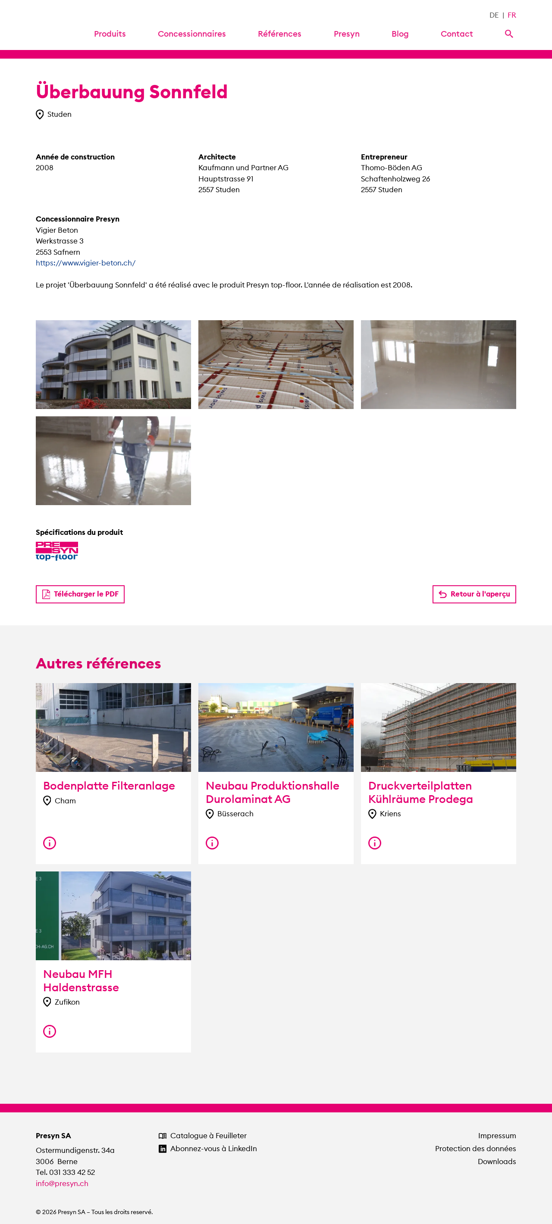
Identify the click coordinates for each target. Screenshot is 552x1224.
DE (494, 15)
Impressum (497, 1135)
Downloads (497, 1161)
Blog (400, 33)
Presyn (347, 33)
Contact (457, 33)
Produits (110, 33)
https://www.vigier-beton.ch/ (86, 263)
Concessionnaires (192, 33)
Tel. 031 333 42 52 (65, 1172)
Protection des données (475, 1148)
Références (279, 33)
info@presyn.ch (62, 1183)
